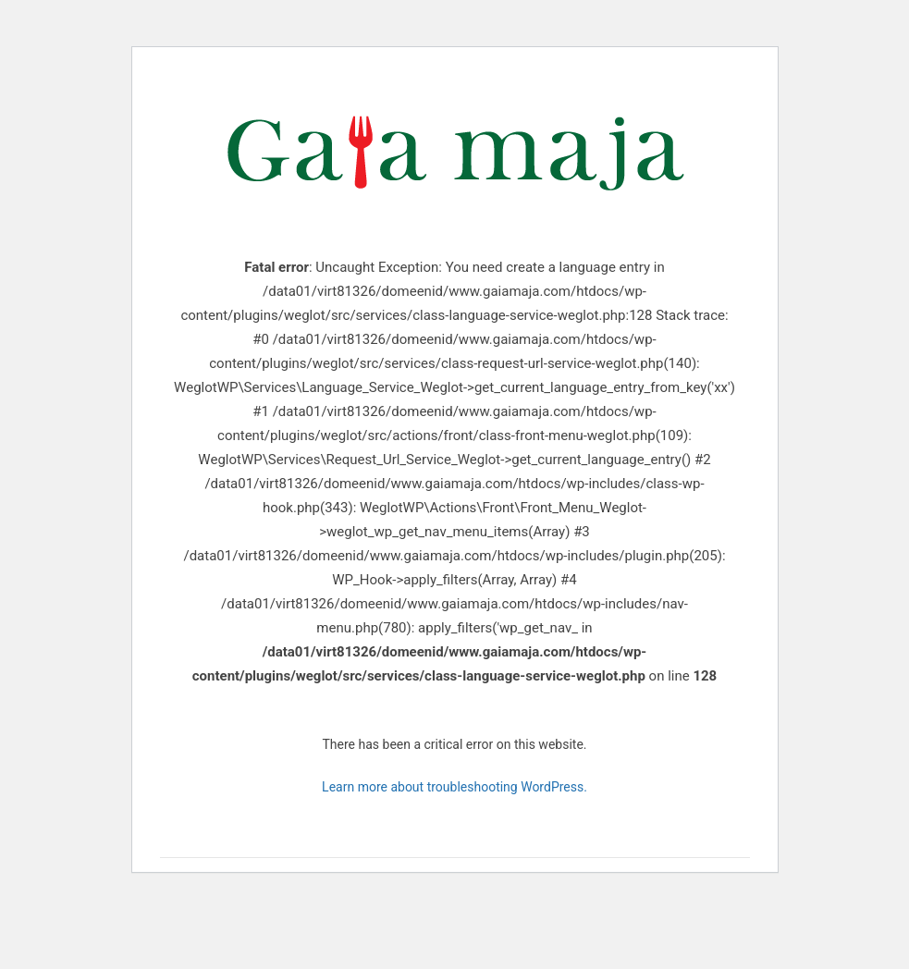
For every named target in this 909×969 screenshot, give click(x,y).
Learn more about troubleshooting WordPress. (454, 786)
